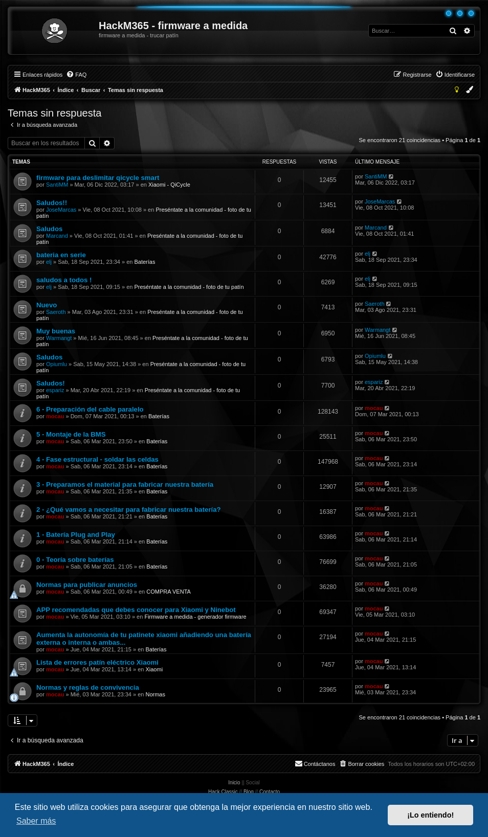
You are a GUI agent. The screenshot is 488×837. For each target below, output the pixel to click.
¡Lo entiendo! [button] (430, 815)
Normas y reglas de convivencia (87, 687)
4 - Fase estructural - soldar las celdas (97, 459)
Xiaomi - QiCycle (169, 185)
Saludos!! (51, 203)
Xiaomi (154, 669)
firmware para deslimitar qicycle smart (97, 178)
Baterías (144, 262)
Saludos (49, 229)
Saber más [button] (36, 821)
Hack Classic (223, 792)
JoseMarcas (61, 210)
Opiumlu (56, 364)
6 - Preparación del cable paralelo (90, 409)
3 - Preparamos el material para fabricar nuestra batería (124, 484)
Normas (155, 694)
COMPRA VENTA (168, 592)
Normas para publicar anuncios (86, 585)
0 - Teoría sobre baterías (75, 559)
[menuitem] (76, 75)
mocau (55, 416)
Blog (248, 792)
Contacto (269, 792)
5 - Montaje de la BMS (71, 434)
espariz (55, 390)
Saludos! (50, 383)
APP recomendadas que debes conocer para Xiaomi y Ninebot (136, 610)
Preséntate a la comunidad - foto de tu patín (188, 287)
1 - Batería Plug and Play (75, 534)
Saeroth (56, 312)
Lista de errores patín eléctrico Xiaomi (97, 662)
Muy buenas (55, 331)
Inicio (234, 782)
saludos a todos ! (64, 280)
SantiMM (57, 185)
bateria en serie (61, 255)
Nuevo (46, 305)
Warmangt (59, 338)
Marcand (57, 236)
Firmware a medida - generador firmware (195, 617)
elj (49, 262)
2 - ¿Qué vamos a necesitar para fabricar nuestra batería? (128, 509)
